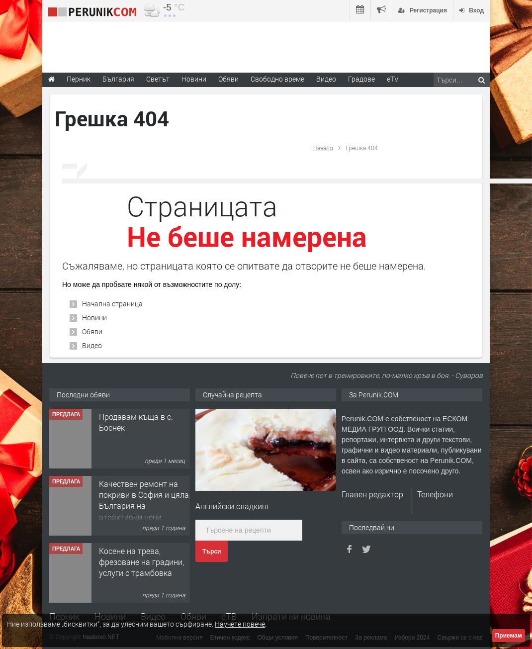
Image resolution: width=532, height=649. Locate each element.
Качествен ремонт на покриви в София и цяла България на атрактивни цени (144, 500)
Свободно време (277, 79)
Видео (92, 345)
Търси (211, 551)
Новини (193, 79)
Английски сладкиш (231, 506)
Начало (323, 148)
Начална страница (112, 303)
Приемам (508, 635)
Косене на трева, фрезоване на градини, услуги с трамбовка (141, 562)
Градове (361, 79)
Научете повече (240, 624)
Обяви (92, 331)
